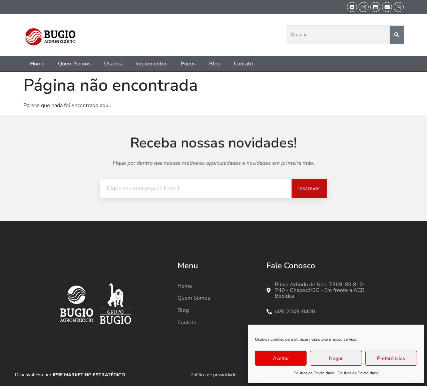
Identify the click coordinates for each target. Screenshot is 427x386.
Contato (243, 63)
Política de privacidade (213, 375)
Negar (336, 358)
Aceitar (281, 358)
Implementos (151, 63)
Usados (113, 63)
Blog (215, 63)
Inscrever (309, 188)
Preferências (391, 358)
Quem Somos (74, 63)
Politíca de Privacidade (314, 373)
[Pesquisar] (397, 35)
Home (37, 63)
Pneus (188, 63)
